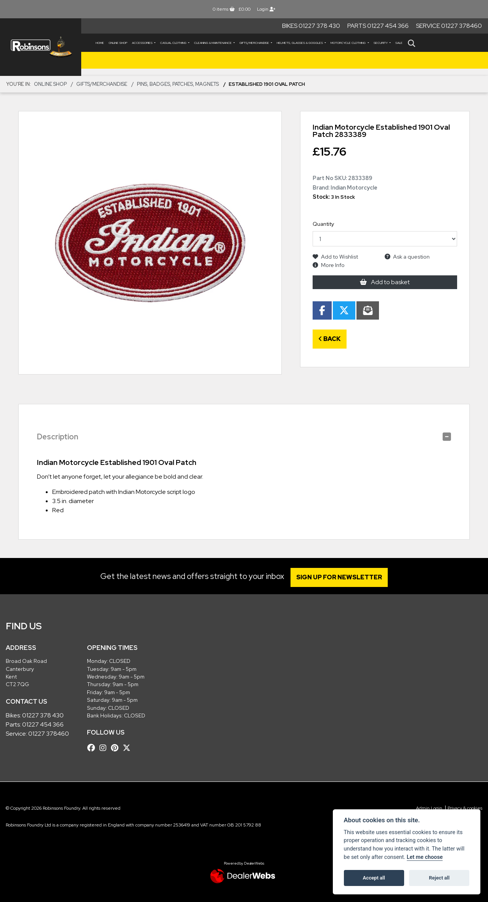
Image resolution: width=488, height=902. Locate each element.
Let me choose (425, 857)
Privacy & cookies (465, 808)
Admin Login (429, 808)
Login (266, 9)
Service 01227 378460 (449, 26)
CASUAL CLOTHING (173, 43)
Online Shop (118, 43)
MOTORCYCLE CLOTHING (348, 43)
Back (329, 339)
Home (100, 43)
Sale (399, 43)
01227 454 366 (43, 724)
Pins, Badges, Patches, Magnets (178, 84)
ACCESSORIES (142, 43)
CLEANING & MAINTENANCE (213, 43)
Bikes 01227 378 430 (311, 26)
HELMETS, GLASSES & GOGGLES (300, 43)
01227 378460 (48, 734)
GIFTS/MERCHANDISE (254, 43)
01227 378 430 (43, 715)
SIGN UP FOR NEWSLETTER (341, 577)
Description (57, 437)
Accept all (374, 878)
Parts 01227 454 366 (378, 26)
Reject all (439, 878)
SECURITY (381, 43)
